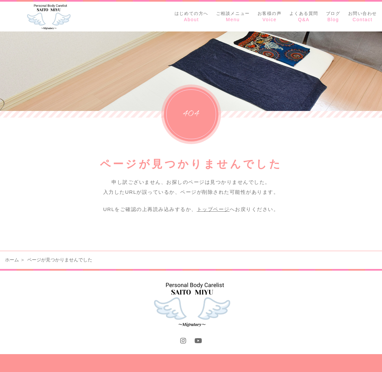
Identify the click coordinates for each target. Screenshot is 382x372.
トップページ (213, 209)
